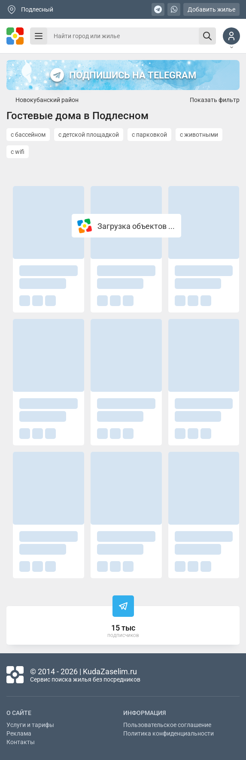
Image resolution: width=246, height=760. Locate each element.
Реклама (18, 733)
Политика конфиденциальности (168, 733)
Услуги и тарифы (30, 724)
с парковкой (149, 134)
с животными (199, 134)
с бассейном (28, 134)
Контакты (20, 742)
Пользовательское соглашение (167, 724)
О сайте (18, 712)
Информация (144, 712)
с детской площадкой (88, 134)
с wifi (17, 151)
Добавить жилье (211, 9)
